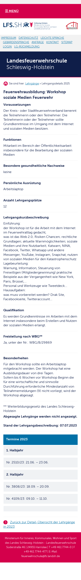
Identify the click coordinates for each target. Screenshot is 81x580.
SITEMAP (66, 42)
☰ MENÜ (12, 11)
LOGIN (7, 46)
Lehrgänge (32, 83)
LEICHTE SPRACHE (52, 37)
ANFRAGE (38, 42)
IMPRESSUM (8, 37)
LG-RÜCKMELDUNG (27, 46)
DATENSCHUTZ (28, 37)
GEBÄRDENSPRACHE (16, 42)
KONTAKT (52, 42)
